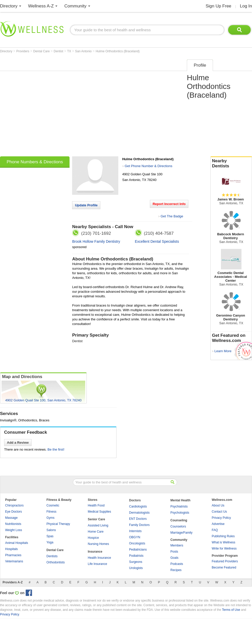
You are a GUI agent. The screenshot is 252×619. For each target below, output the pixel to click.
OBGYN (134, 537)
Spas (49, 536)
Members (176, 545)
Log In (246, 6)
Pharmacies (13, 555)
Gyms (50, 518)
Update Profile (86, 205)
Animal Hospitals (16, 543)
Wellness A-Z (41, 6)
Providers (23, 51)
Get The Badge (172, 216)
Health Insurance (99, 558)
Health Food (96, 505)
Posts (174, 551)
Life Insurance (97, 564)
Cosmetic (52, 505)
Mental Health (180, 500)
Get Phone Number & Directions (148, 166)
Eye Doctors (13, 511)
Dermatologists (139, 512)
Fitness (51, 511)
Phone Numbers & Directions (35, 161)
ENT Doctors (138, 519)
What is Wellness (223, 542)
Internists (135, 531)
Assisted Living (98, 525)
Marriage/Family (181, 532)
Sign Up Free (218, 6)
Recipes (175, 570)
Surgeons (135, 562)
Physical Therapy (58, 524)
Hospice (93, 538)
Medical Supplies (99, 511)
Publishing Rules (223, 536)
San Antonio (84, 51)
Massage (11, 518)
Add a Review (18, 442)
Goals (174, 558)
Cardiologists (138, 506)
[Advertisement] (49, 106)
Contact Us (219, 511)
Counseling (178, 520)
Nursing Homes (98, 544)
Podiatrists (136, 555)
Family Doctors (139, 525)
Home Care (95, 531)
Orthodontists (55, 562)
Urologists (136, 568)
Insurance (95, 551)
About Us (218, 505)
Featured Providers (225, 561)
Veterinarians (14, 561)
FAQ (215, 530)
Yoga (49, 542)
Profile (200, 65)
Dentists (51, 556)
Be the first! (55, 449)
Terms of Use (231, 610)
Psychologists (179, 512)
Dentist (59, 51)
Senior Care (96, 519)
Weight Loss (13, 530)
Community (75, 6)
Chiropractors (14, 505)
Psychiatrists (179, 506)
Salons (51, 530)
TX (69, 51)
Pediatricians (138, 549)
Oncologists (137, 543)
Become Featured (224, 567)
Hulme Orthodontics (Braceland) (118, 51)
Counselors (178, 526)
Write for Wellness (224, 548)
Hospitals (11, 549)
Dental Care (42, 51)
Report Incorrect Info (169, 204)
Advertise (218, 524)
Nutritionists (13, 524)
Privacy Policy (221, 518)
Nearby (231, 163)
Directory (8, 6)
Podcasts (176, 564)
